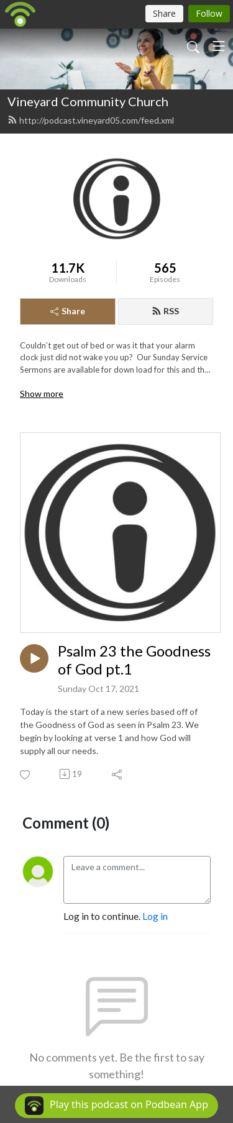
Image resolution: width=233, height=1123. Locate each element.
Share (67, 311)
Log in (155, 916)
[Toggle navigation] (218, 46)
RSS (165, 311)
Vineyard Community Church (87, 101)
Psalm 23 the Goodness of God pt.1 (134, 660)
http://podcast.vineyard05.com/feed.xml (90, 120)
